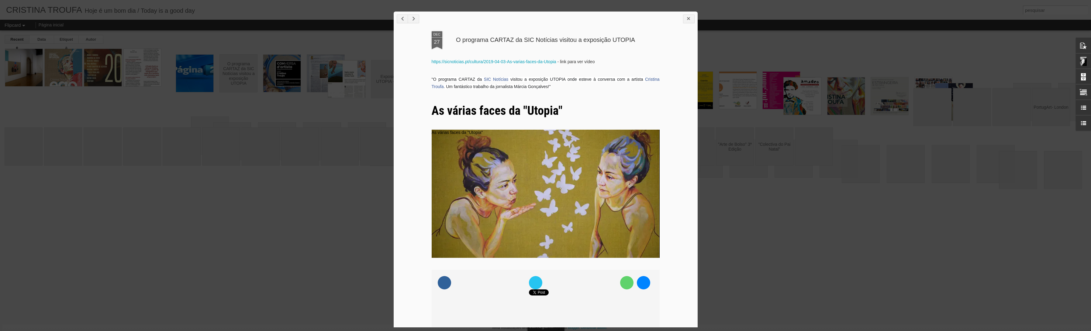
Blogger (573, 327)
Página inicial (51, 24)
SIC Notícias (496, 79)
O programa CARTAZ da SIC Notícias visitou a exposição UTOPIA (545, 39)
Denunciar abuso (593, 327)
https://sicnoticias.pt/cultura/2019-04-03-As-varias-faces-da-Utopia (494, 61)
